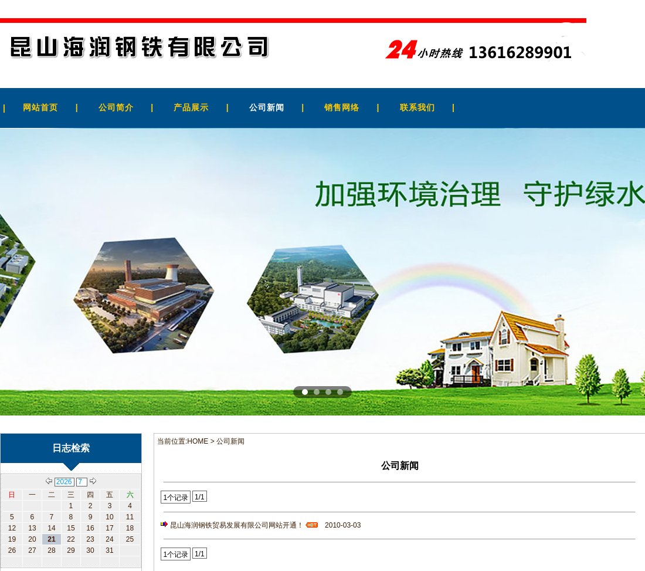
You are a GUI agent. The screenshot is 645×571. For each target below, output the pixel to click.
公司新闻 (266, 107)
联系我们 (417, 107)
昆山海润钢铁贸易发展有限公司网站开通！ (245, 525)
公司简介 (116, 107)
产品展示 (191, 107)
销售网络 (341, 107)
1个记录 (175, 498)
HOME (197, 441)
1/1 (200, 497)
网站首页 (40, 107)
